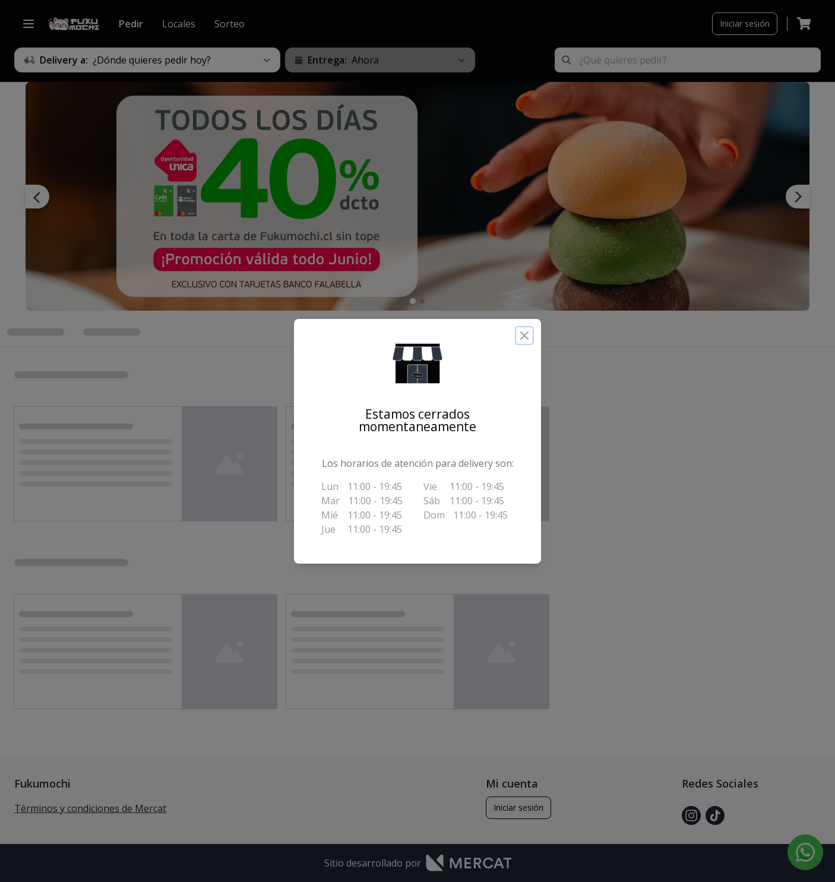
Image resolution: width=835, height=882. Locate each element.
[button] (417, 363)
